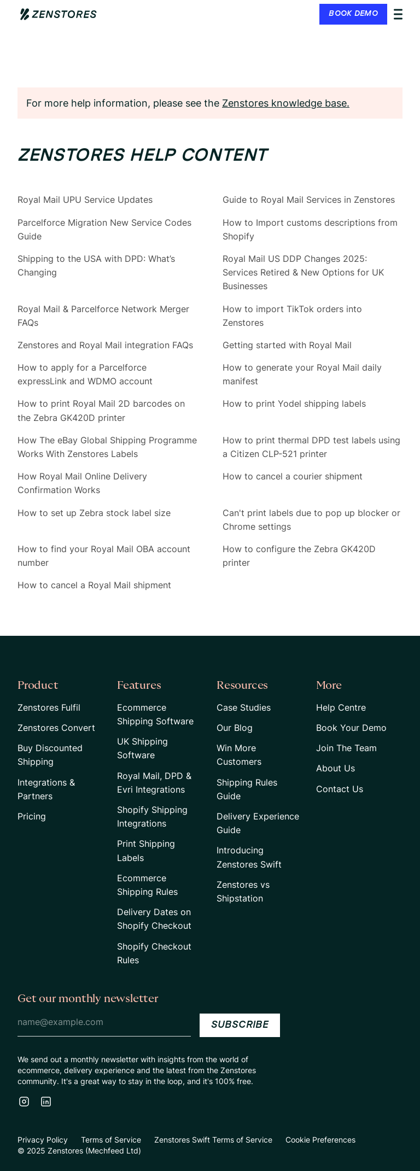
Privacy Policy (43, 1139)
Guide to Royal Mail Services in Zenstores (309, 199)
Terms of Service (111, 1139)
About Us (335, 768)
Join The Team (346, 747)
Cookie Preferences (320, 1139)
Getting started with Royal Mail (287, 344)
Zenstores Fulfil (49, 707)
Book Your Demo (351, 727)
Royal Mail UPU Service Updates (85, 199)
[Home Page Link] (59, 14)
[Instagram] (24, 1101)
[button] (360, 14)
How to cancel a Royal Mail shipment (94, 584)
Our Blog (235, 727)
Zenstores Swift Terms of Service (213, 1139)
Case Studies (244, 707)
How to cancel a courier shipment (293, 476)
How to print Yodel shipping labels (294, 403)
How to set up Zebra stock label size (94, 512)
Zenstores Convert (56, 727)
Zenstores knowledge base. (285, 103)
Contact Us (339, 788)
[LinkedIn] (45, 1101)
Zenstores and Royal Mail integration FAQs (105, 344)
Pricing (32, 816)
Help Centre (341, 707)
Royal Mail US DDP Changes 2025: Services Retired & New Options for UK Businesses (303, 272)
